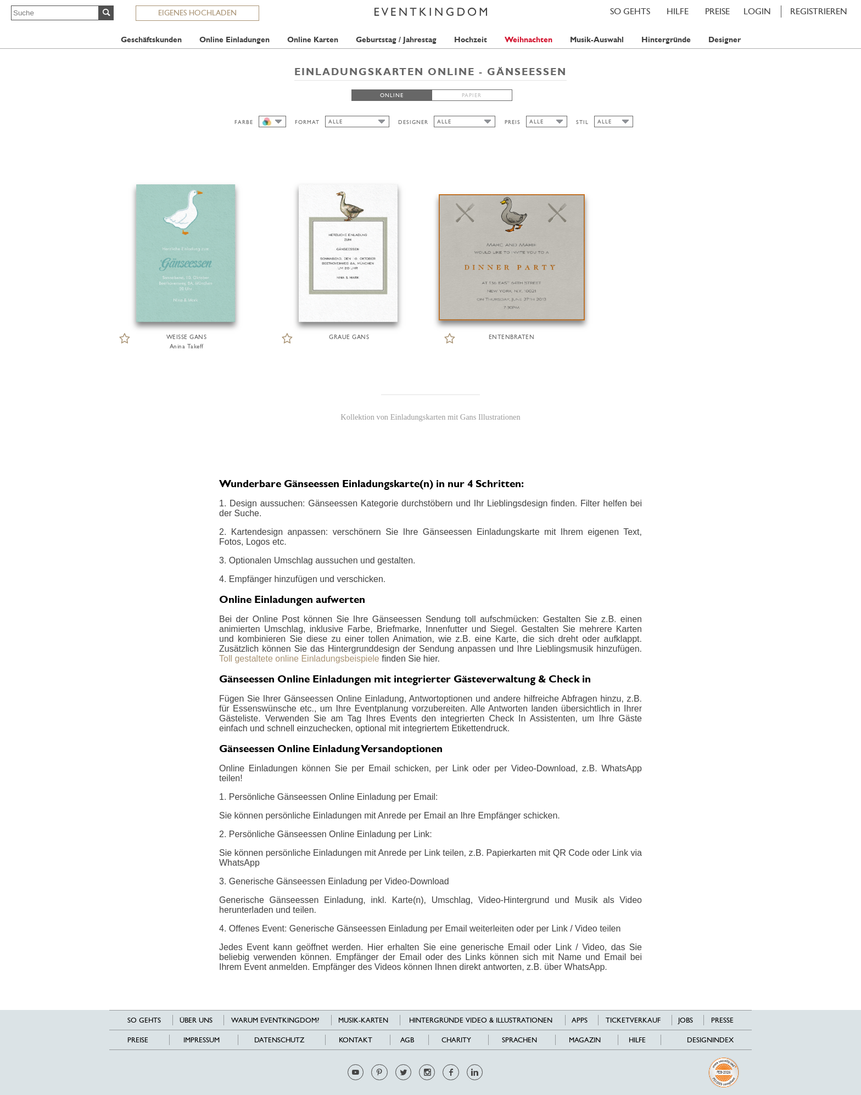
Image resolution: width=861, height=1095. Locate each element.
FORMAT (307, 122)
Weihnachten (528, 39)
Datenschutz (279, 1040)
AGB (407, 1040)
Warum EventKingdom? (275, 1020)
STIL (582, 122)
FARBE (243, 122)
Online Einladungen (234, 39)
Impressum (201, 1040)
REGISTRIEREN (818, 11)
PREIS (513, 122)
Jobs (685, 1020)
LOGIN (757, 11)
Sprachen (519, 1040)
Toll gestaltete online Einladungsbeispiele (299, 658)
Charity (456, 1040)
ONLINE (392, 95)
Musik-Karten (363, 1020)
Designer (724, 39)
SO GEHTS (630, 11)
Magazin (585, 1040)
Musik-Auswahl (597, 39)
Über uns (196, 1020)
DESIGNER (413, 122)
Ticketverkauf (633, 1020)
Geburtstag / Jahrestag (396, 39)
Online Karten (312, 39)
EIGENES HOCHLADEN (197, 12)
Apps (580, 1020)
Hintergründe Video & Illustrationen (480, 1020)
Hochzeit (470, 39)
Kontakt (355, 1040)
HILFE (678, 11)
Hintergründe (666, 39)
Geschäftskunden (151, 39)
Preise (717, 11)
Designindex (710, 1040)
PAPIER (472, 95)
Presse (722, 1020)
